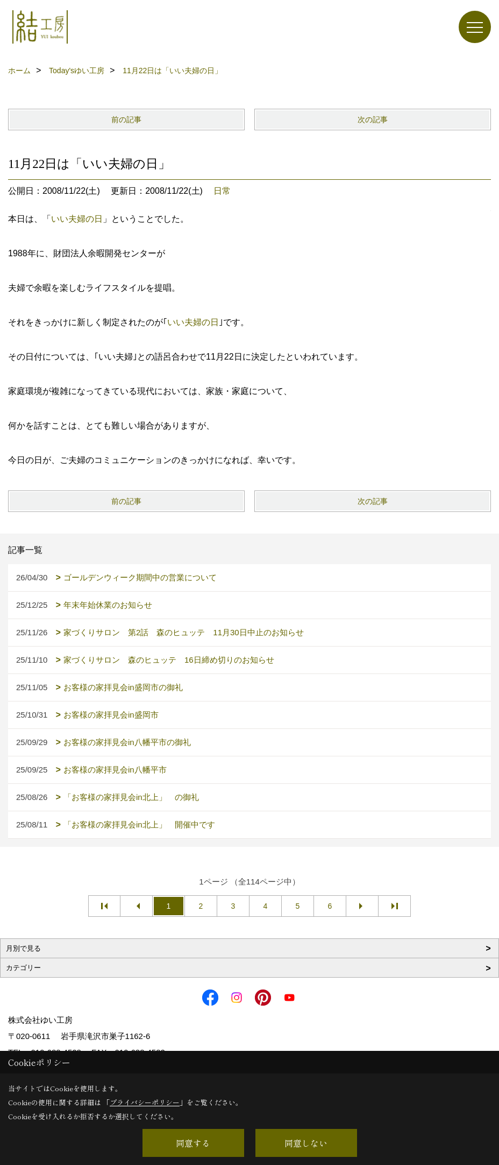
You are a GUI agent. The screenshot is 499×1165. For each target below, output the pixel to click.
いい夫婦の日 (77, 218)
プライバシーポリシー (145, 1102)
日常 (222, 190)
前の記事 (126, 119)
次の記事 (373, 119)
